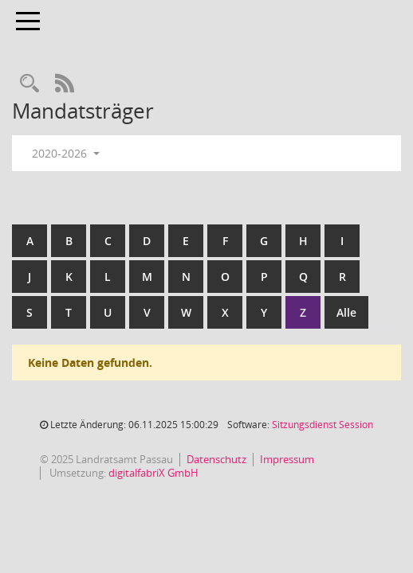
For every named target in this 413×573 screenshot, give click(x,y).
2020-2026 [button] (66, 153)
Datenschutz (216, 459)
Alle (346, 312)
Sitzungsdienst (322, 424)
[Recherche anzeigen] (29, 84)
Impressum (287, 459)
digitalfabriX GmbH (153, 473)
